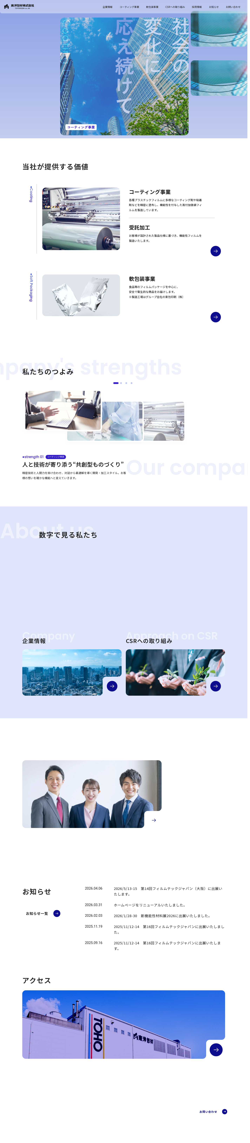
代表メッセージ (127, 1125)
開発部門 (165, 1127)
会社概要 (124, 1121)
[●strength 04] (131, 383)
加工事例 (165, 1118)
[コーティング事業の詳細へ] (216, 251)
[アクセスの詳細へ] (216, 1049)
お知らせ (214, 7)
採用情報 (197, 7)
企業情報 (107, 7)
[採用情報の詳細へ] (154, 820)
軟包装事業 (152, 7)
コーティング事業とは (172, 1114)
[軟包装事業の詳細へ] (216, 317)
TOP (119, 1109)
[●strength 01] (116, 383)
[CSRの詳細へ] (215, 686)
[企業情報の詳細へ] (112, 686)
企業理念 (124, 1130)
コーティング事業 (129, 7)
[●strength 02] (121, 383)
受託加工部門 (167, 1123)
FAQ (162, 1132)
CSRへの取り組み (175, 7)
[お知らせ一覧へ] (43, 913)
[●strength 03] (126, 383)
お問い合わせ (233, 7)
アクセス (124, 1139)
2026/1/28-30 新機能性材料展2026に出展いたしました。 (163, 915)
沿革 (121, 1134)
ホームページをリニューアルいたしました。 (150, 904)
